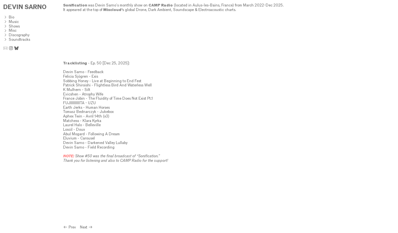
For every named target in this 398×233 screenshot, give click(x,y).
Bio (11, 17)
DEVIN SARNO (25, 7)
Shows (14, 26)
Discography (19, 35)
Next (86, 227)
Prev (70, 227)
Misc (13, 30)
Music (14, 21)
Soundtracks (19, 39)
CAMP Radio (161, 5)
